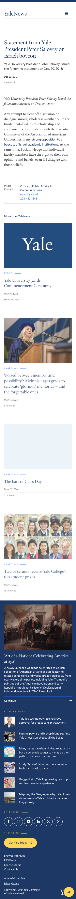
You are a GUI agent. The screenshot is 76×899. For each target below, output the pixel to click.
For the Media (12, 865)
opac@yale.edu (29, 197)
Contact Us (11, 869)
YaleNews (15, 14)
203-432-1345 (28, 201)
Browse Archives (14, 855)
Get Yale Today (20, 842)
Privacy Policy (11, 883)
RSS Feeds (10, 860)
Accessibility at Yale (15, 878)
